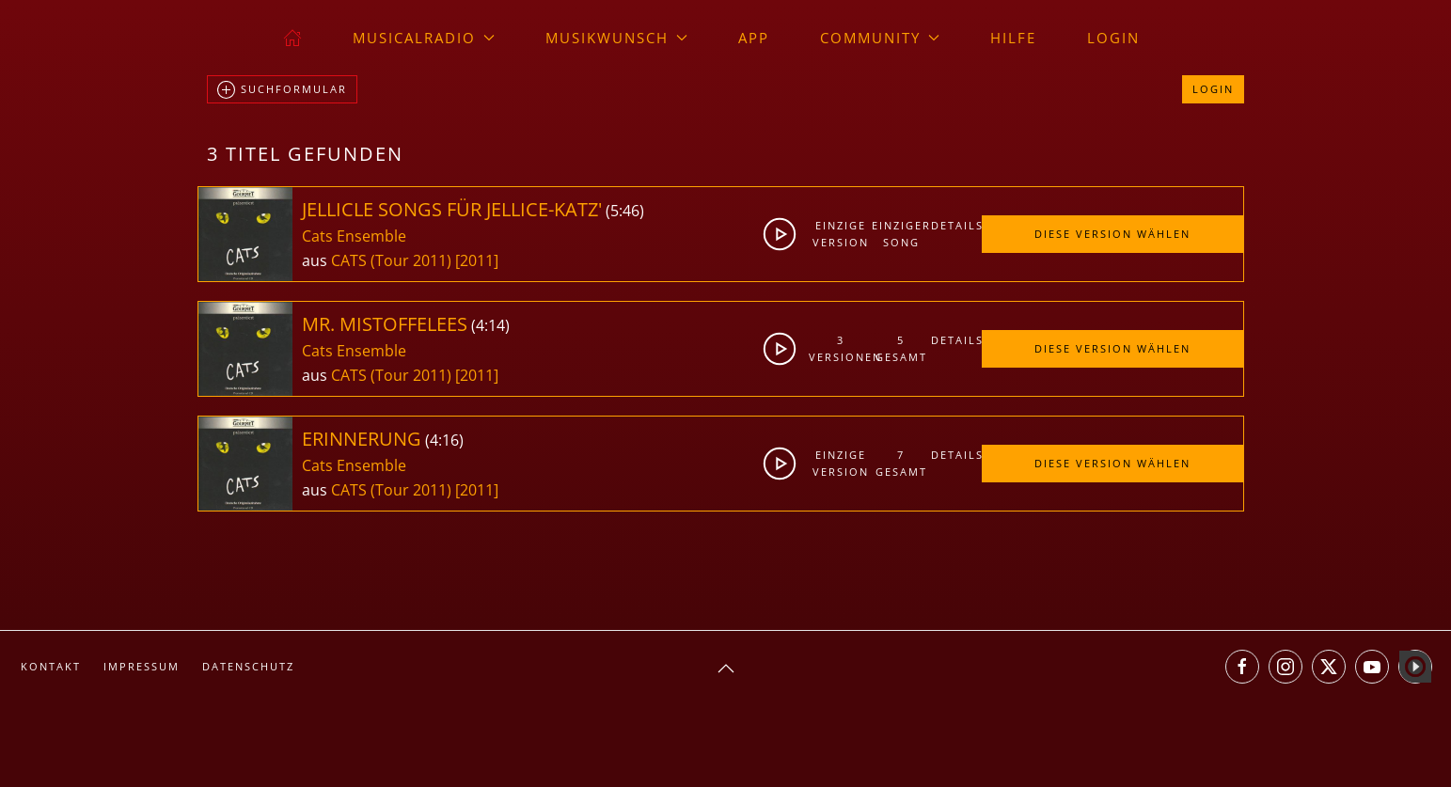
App (753, 37)
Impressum (141, 666)
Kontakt (51, 666)
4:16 (444, 440)
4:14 (490, 325)
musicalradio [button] (424, 37)
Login (1113, 37)
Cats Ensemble (354, 236)
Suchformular (282, 90)
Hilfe (1013, 37)
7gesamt (901, 463)
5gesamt (901, 348)
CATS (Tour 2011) (391, 260)
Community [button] (879, 37)
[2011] (476, 260)
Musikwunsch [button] (616, 37)
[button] (726, 668)
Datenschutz (248, 666)
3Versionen (840, 348)
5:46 (624, 210)
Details (956, 225)
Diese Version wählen (1112, 234)
